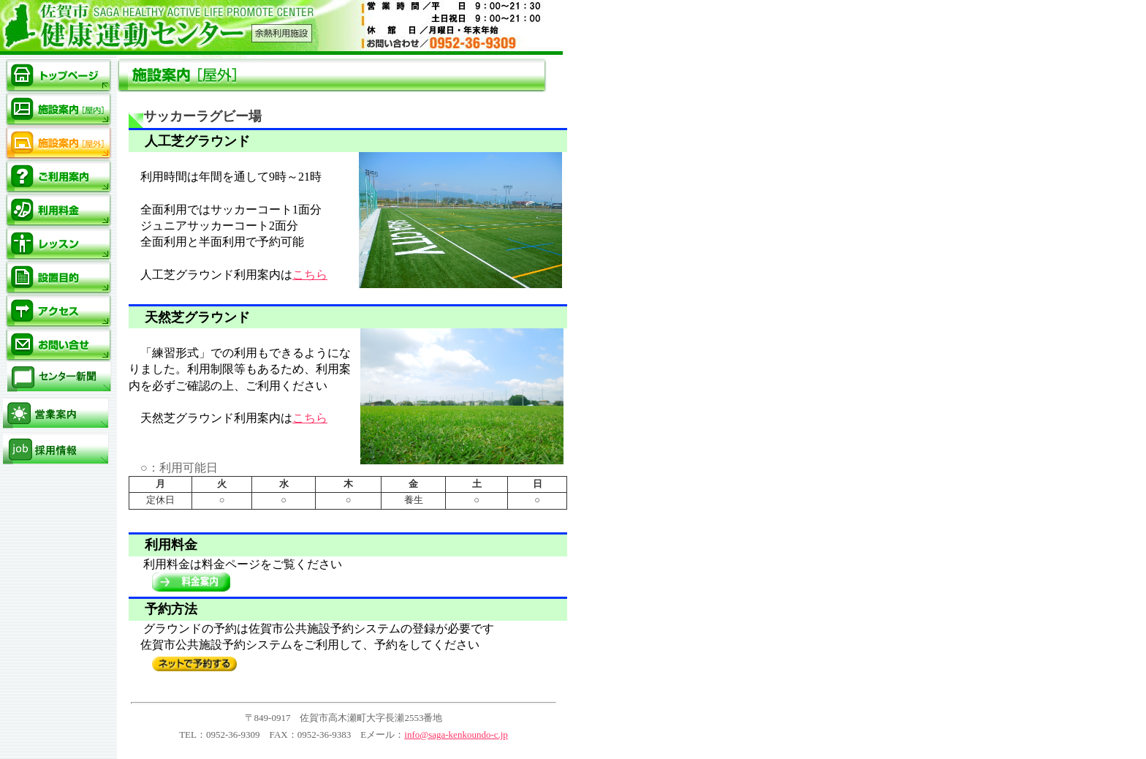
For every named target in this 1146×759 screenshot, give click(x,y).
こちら (309, 274)
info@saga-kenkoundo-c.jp (456, 734)
